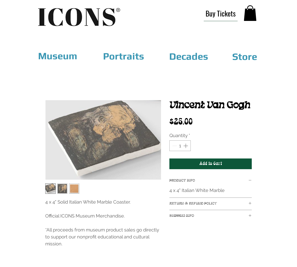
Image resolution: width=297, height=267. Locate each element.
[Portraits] (123, 56)
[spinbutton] (180, 146)
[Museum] (57, 56)
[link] (250, 13)
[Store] (244, 56)
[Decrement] (174, 146)
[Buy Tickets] (221, 13)
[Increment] (186, 146)
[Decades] (189, 56)
